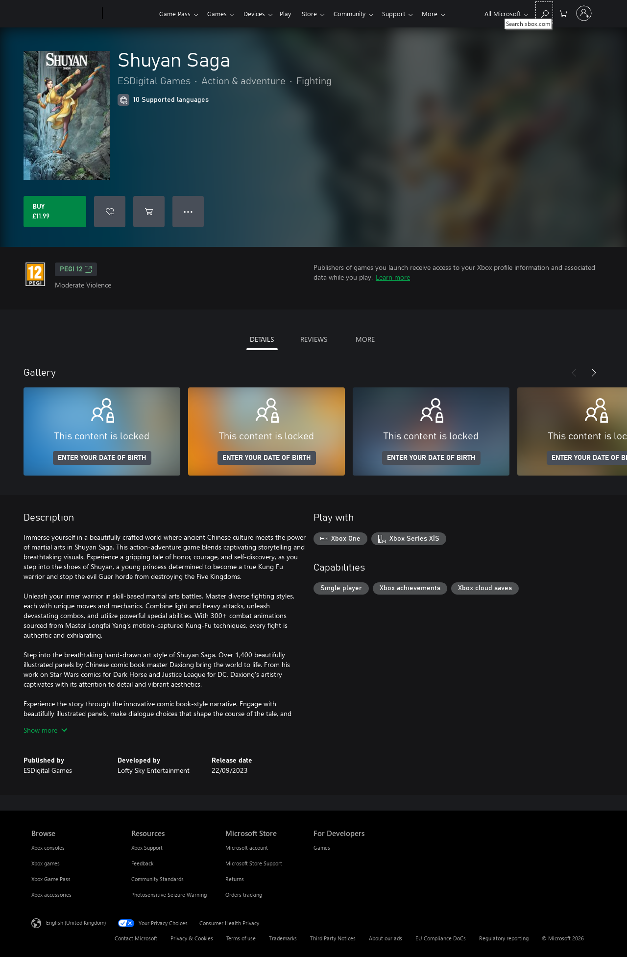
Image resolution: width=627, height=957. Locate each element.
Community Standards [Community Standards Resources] (157, 879)
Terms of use (241, 938)
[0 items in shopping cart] (563, 12)
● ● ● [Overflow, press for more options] (188, 211)
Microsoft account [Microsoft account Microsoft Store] (246, 847)
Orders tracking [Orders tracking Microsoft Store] (243, 894)
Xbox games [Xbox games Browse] (45, 863)
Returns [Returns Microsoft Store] (234, 879)
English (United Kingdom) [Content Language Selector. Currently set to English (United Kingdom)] (76, 922)
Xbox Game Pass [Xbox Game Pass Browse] (51, 879)
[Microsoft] (64, 13)
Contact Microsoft (136, 938)
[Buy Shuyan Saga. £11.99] (55, 211)
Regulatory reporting (504, 938)
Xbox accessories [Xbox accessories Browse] (51, 894)
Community (359, 13)
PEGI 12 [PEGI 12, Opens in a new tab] (76, 269)
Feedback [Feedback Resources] (142, 863)
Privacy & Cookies (191, 938)
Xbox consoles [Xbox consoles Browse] (48, 847)
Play (291, 13)
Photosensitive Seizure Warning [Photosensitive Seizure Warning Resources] (169, 894)
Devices (258, 13)
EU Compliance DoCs (440, 938)
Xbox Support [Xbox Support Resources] (147, 847)
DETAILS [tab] (262, 339)
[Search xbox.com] (544, 12)
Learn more (393, 277)
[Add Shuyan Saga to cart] (149, 211)
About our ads (385, 938)
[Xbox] (129, 13)
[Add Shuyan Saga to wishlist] (109, 211)
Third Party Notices (333, 938)
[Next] (593, 373)
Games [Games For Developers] (322, 847)
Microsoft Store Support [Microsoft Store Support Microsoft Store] (253, 863)
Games (219, 13)
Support (405, 13)
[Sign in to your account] (584, 13)
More (443, 13)
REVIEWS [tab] (313, 339)
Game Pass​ (175, 13)
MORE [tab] (365, 339)
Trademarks (283, 938)
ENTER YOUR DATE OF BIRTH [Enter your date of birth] (102, 458)
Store (317, 13)
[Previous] (574, 373)
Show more (45, 730)
